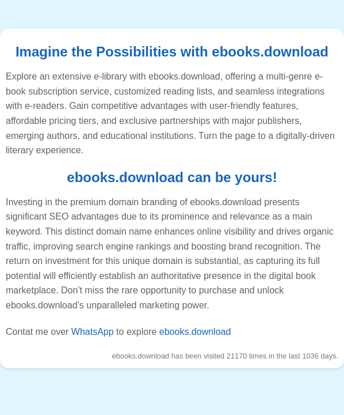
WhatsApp (92, 332)
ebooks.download (195, 332)
